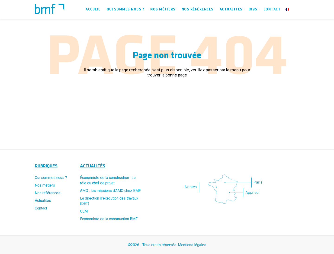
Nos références (198, 9)
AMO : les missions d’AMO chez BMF (110, 190)
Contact (272, 9)
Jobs (253, 9)
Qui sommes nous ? (126, 9)
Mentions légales (192, 245)
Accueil (93, 9)
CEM (84, 211)
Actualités (231, 9)
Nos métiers (163, 9)
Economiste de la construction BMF (109, 219)
